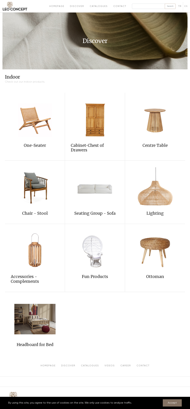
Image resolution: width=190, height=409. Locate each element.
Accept (172, 403)
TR (180, 6)
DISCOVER (68, 366)
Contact (119, 6)
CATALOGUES (90, 366)
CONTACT (143, 366)
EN (186, 6)
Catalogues (99, 6)
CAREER (125, 366)
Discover (77, 6)
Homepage (56, 6)
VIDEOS (110, 366)
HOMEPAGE (48, 366)
